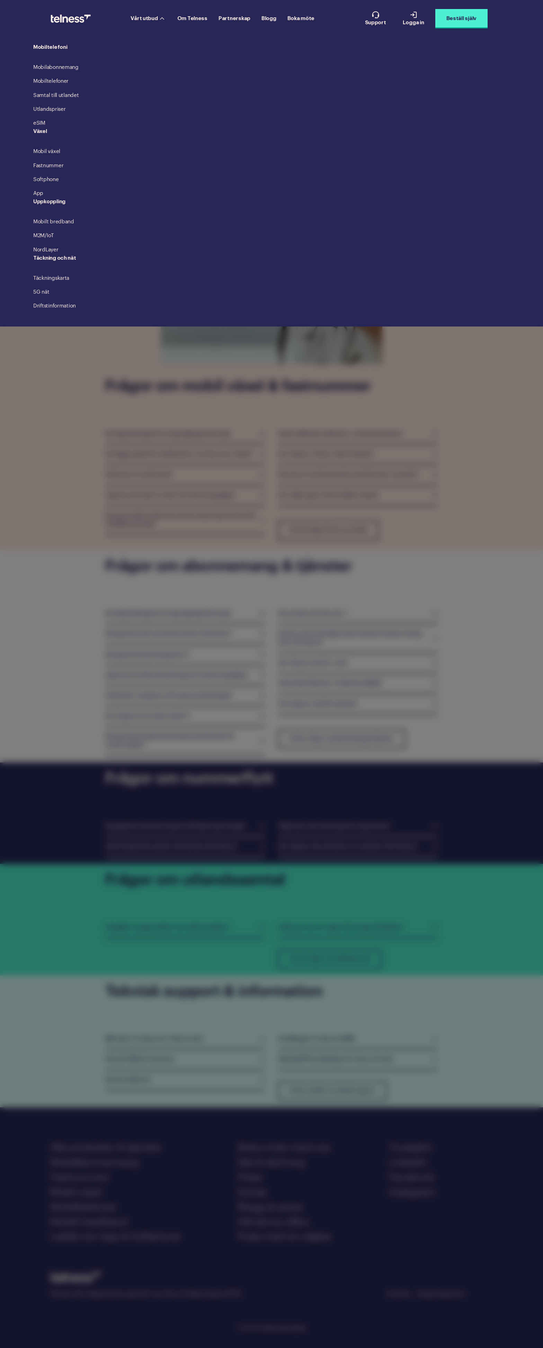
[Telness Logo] (70, 19)
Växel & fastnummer (186, 83)
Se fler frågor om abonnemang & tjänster (341, 738)
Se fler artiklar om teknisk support (332, 1090)
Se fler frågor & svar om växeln (328, 530)
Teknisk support (390, 83)
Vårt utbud (147, 18)
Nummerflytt (313, 83)
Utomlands (350, 83)
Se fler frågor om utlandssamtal (330, 958)
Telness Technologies (284, 1327)
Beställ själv (461, 18)
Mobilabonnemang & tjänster (255, 83)
